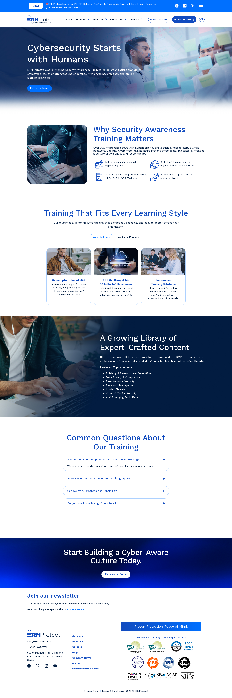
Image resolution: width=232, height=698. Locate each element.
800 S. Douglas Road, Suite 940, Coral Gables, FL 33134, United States (45, 656)
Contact (136, 19)
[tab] (101, 237)
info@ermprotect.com (39, 641)
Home (69, 19)
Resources (118, 19)
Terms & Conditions (113, 691)
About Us (99, 19)
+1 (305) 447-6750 (37, 647)
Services (82, 19)
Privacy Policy (92, 691)
